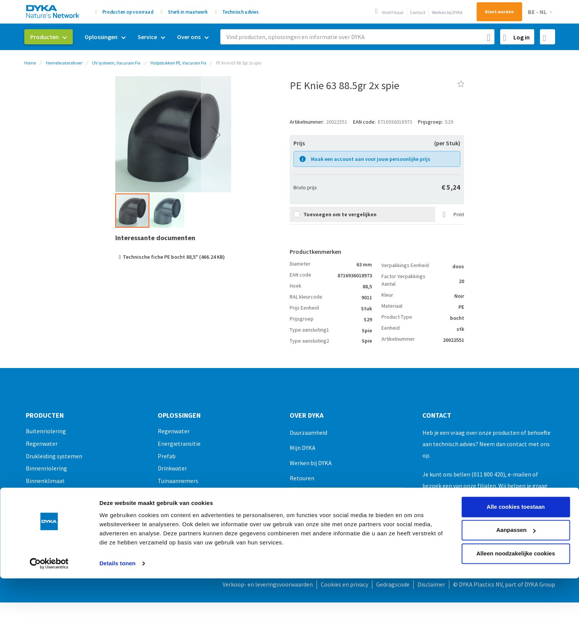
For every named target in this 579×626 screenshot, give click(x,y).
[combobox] (357, 36)
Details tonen (117, 520)
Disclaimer (431, 584)
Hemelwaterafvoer (64, 63)
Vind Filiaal (392, 12)
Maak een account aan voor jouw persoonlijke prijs (370, 159)
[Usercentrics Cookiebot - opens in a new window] (49, 520)
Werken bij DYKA (447, 12)
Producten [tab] (45, 415)
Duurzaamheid (308, 432)
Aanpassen (516, 487)
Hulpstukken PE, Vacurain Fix (178, 63)
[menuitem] (48, 36)
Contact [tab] (436, 415)
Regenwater (42, 443)
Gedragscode (393, 584)
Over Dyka (306, 415)
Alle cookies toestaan (515, 464)
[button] (541, 12)
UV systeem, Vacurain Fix (116, 63)
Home (30, 63)
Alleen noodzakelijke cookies (515, 510)
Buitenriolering (46, 431)
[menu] (119, 37)
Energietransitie (179, 443)
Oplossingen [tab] (179, 415)
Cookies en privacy (344, 584)
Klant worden (499, 11)
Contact (417, 12)
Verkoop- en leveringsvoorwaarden (268, 584)
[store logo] (53, 11)
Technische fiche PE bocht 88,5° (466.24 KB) (174, 256)
